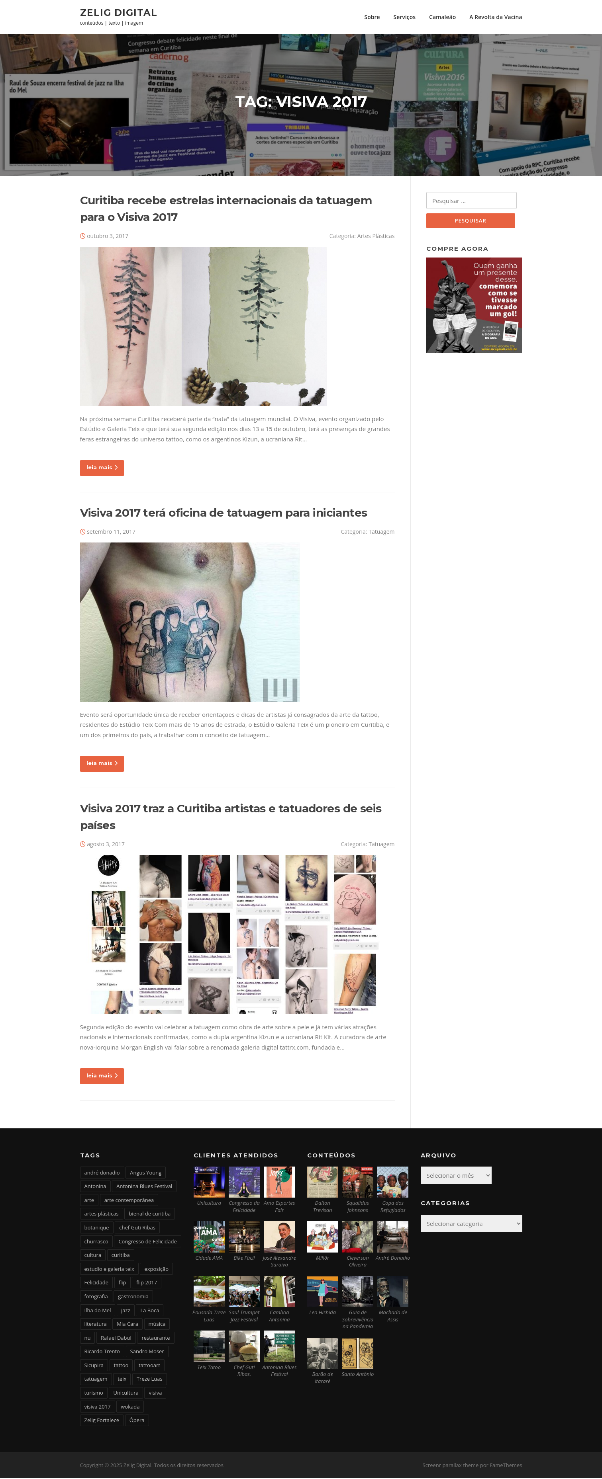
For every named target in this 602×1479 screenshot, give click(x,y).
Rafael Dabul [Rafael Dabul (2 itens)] (116, 1338)
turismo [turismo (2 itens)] (93, 1393)
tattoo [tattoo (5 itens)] (121, 1366)
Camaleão (442, 17)
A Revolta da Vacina (495, 17)
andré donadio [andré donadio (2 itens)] (102, 1173)
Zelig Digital (118, 12)
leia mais (102, 468)
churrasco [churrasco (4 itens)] (96, 1242)
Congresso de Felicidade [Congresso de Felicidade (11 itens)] (147, 1242)
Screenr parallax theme (451, 1466)
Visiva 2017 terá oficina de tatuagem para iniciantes (223, 513)
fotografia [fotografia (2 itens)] (96, 1297)
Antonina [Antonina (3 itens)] (95, 1187)
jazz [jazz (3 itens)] (125, 1311)
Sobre (372, 17)
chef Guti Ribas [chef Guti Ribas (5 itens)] (137, 1228)
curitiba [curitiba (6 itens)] (121, 1256)
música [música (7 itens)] (157, 1325)
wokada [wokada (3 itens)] (130, 1407)
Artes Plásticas (376, 236)
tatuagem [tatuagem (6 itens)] (96, 1379)
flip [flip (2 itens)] (122, 1283)
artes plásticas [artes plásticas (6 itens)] (101, 1214)
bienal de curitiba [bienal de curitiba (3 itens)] (150, 1214)
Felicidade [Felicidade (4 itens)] (96, 1283)
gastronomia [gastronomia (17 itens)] (133, 1297)
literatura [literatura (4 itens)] (95, 1325)
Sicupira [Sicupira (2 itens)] (94, 1366)
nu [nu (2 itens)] (87, 1338)
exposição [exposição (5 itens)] (156, 1269)
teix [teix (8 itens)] (122, 1379)
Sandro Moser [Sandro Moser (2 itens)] (147, 1352)
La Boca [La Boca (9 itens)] (149, 1311)
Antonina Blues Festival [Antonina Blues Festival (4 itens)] (144, 1187)
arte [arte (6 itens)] (89, 1200)
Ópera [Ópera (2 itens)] (137, 1421)
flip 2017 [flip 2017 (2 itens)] (146, 1283)
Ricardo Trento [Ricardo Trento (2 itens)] (102, 1352)
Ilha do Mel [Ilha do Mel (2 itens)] (97, 1311)
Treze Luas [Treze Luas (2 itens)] (150, 1379)
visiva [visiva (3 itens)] (155, 1393)
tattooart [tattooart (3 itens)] (149, 1366)
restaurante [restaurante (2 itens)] (155, 1338)
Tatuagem (381, 532)
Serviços (405, 17)
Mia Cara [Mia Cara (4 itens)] (127, 1325)
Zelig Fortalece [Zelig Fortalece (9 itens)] (102, 1421)
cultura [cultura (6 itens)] (93, 1256)
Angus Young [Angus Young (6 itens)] (145, 1173)
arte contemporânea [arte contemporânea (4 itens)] (129, 1200)
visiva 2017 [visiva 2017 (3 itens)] (97, 1407)
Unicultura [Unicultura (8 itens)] (125, 1393)
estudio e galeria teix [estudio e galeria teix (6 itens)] (109, 1269)
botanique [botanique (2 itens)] (96, 1228)
